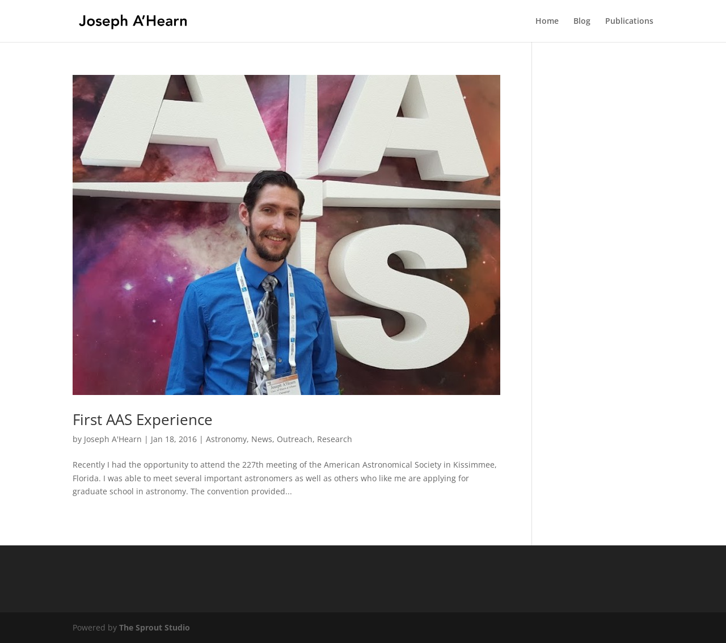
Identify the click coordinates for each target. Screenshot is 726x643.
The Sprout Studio (154, 627)
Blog (581, 21)
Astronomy (226, 439)
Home (547, 21)
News (261, 439)
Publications (629, 21)
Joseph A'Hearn (113, 439)
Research (334, 439)
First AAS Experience (143, 419)
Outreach (295, 439)
